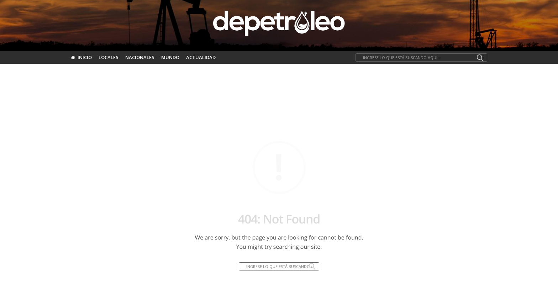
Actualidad (201, 57)
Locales (109, 57)
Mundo (170, 57)
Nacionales (139, 57)
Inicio (81, 57)
